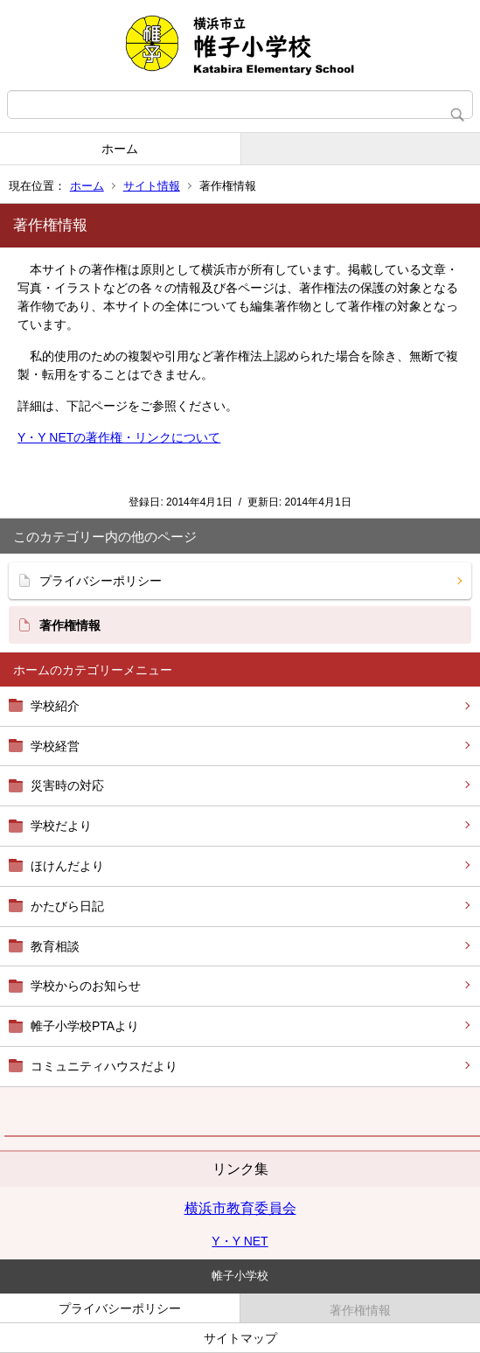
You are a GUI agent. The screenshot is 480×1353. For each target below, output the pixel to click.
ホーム (119, 149)
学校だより (61, 826)
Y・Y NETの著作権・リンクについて (118, 437)
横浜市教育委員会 (240, 1208)
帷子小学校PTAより (85, 1026)
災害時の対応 (67, 785)
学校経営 (55, 746)
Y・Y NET (240, 1241)
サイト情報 (151, 185)
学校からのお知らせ (86, 986)
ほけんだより (67, 866)
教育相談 (55, 946)
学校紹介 (55, 706)
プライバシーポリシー (100, 581)
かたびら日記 (67, 906)
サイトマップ (240, 1338)
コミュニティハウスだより (104, 1066)
